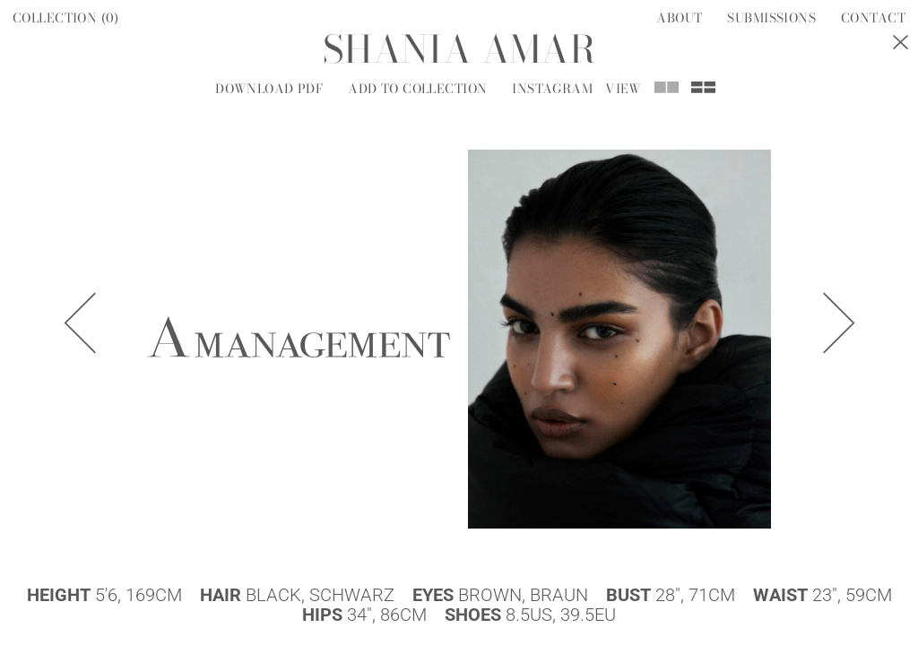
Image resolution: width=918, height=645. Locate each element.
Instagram (552, 89)
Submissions (771, 18)
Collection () (66, 18)
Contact (873, 18)
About (679, 18)
